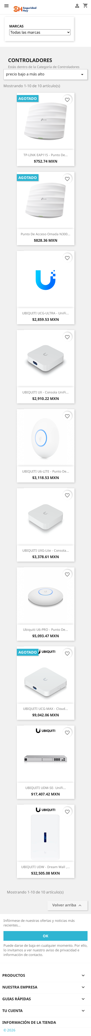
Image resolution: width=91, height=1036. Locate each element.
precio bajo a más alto (45, 74)
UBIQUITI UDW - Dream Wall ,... (45, 867)
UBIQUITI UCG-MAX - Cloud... (45, 708)
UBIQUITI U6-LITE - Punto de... (45, 471)
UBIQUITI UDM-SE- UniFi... (45, 788)
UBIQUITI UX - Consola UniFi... (45, 392)
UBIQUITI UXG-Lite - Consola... (45, 550)
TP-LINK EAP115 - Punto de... (45, 155)
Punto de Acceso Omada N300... (45, 234)
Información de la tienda (29, 1022)
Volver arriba (67, 905)
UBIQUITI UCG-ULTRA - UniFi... (45, 313)
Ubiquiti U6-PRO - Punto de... (45, 629)
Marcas (16, 26)
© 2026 (9, 1030)
